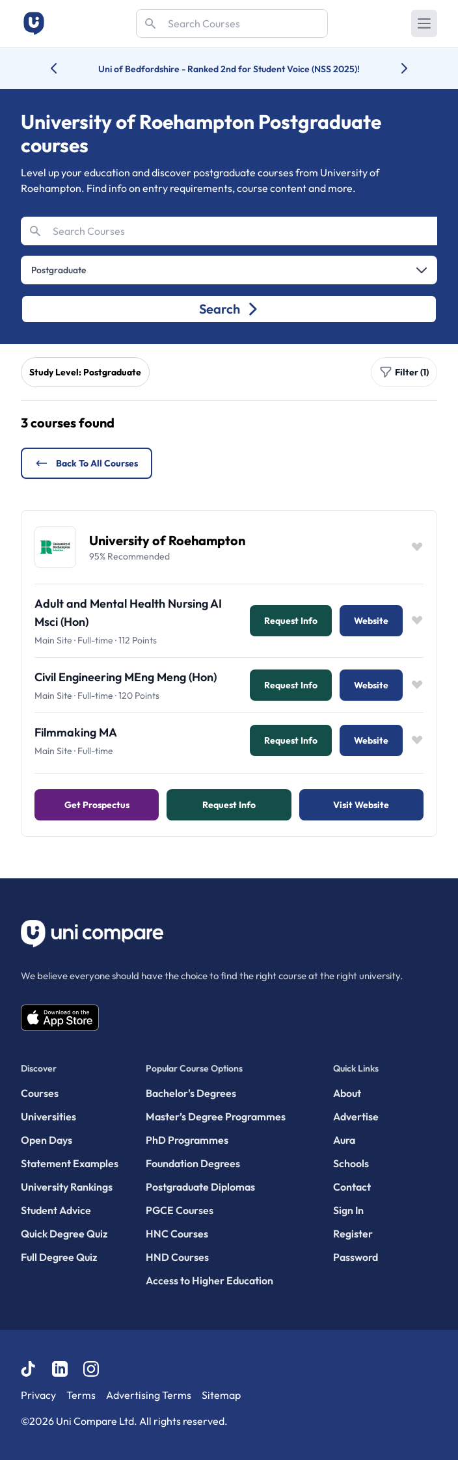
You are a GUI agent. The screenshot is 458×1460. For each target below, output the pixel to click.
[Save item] (417, 547)
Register (353, 1233)
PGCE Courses (179, 1210)
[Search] (232, 23)
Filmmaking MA (75, 732)
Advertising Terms (148, 1394)
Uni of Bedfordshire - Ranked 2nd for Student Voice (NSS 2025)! (229, 69)
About (347, 1093)
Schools (351, 1163)
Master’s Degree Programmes (216, 1116)
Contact (352, 1186)
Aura (344, 1139)
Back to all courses (86, 463)
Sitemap (221, 1394)
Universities (48, 1116)
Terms (81, 1394)
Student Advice (56, 1210)
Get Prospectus (96, 805)
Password (355, 1257)
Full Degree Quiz (59, 1257)
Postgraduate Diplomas (200, 1186)
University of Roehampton (167, 540)
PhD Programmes (187, 1139)
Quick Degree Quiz (64, 1233)
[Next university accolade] (394, 68)
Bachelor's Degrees (191, 1093)
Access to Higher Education (209, 1280)
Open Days (46, 1139)
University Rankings (67, 1186)
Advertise (356, 1116)
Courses (40, 1093)
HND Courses (177, 1257)
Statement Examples (69, 1163)
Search (229, 309)
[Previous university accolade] (64, 68)
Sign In (348, 1210)
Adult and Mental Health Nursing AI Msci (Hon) (128, 612)
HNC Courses (177, 1233)
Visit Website (361, 805)
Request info (290, 621)
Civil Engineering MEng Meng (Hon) (125, 676)
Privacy (38, 1394)
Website (371, 621)
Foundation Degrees (193, 1163)
